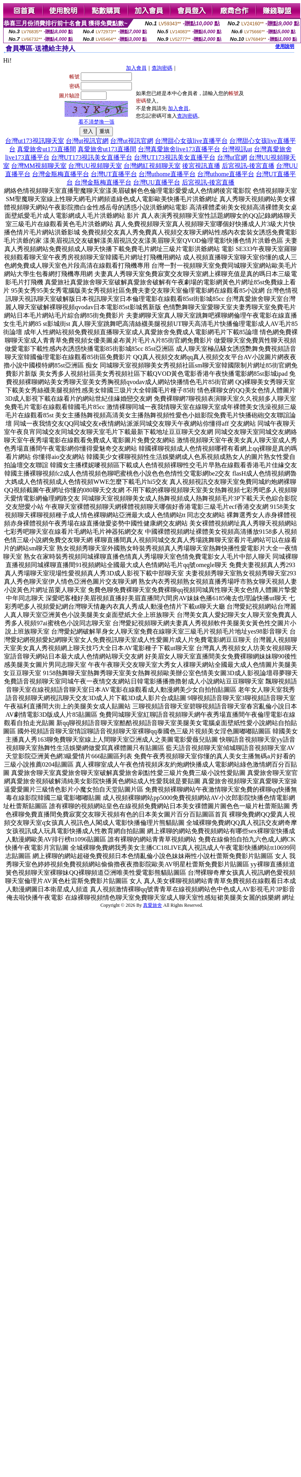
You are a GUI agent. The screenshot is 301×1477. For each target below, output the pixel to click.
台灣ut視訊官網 (87, 140)
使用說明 (284, 46)
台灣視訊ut (237, 149)
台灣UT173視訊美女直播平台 (91, 157)
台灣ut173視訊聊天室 (34, 140)
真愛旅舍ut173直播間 (46, 149)
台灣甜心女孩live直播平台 (191, 140)
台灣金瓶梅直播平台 (60, 174)
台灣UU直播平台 (156, 182)
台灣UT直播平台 (114, 174)
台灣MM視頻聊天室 (39, 165)
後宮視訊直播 (201, 165)
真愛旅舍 (152, 905)
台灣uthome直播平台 (167, 174)
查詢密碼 (162, 68)
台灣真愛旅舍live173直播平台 (179, 149)
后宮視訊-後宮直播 (248, 165)
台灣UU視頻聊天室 (95, 165)
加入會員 (136, 68)
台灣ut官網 (232, 157)
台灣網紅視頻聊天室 (152, 165)
